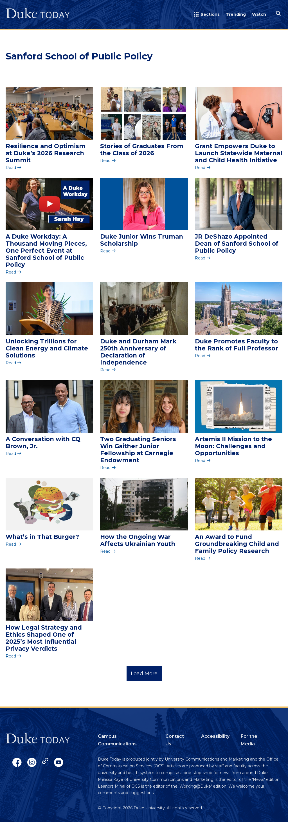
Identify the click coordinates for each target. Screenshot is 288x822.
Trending (236, 14)
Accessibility (215, 736)
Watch (259, 14)
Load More (144, 673)
